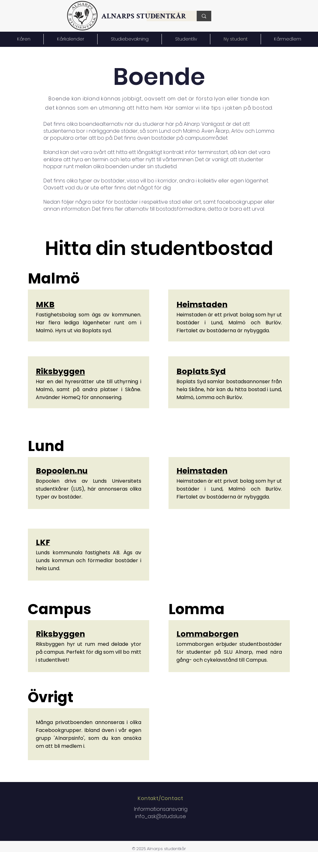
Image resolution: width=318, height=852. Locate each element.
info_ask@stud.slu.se (160, 816)
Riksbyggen (60, 371)
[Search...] (204, 16)
